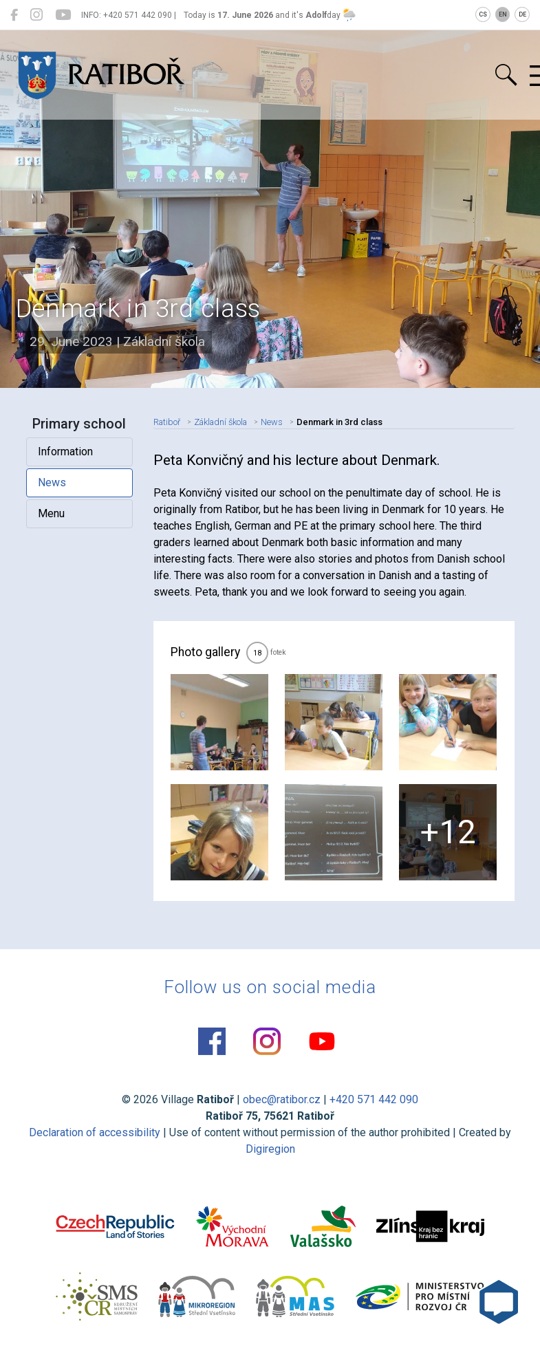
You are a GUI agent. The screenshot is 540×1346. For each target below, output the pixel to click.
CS (483, 14)
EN (503, 14)
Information (65, 451)
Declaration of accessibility (94, 1132)
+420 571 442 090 (374, 1099)
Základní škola (220, 422)
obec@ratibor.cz (282, 1099)
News (52, 482)
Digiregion (270, 1148)
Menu (51, 513)
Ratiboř (166, 422)
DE (522, 14)
